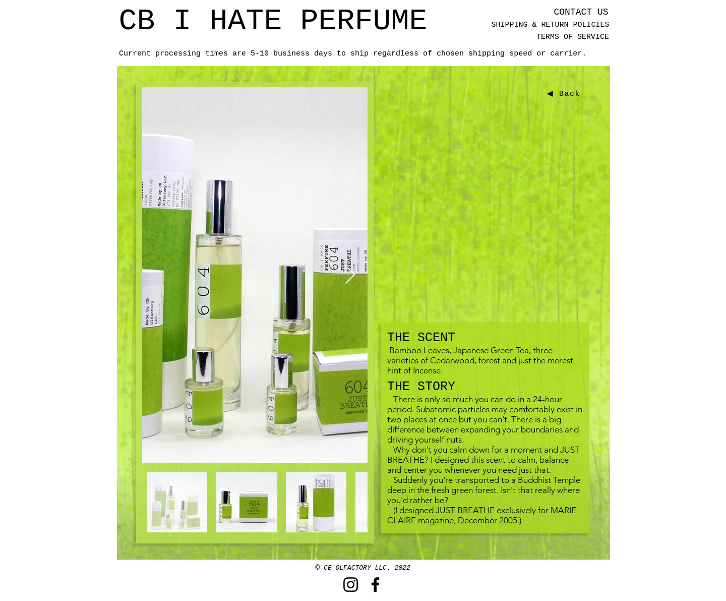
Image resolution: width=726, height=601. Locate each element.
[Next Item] (350, 275)
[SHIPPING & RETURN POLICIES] (550, 25)
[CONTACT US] (581, 12)
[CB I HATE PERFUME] (273, 21)
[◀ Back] (564, 93)
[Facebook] (375, 584)
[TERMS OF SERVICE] (572, 37)
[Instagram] (350, 584)
